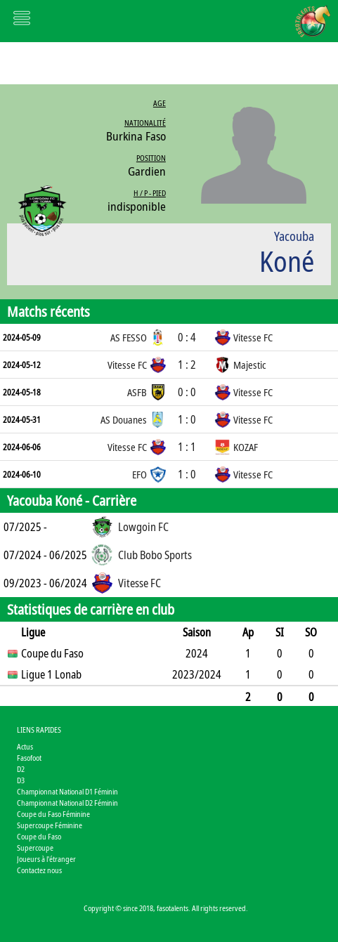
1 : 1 (187, 446)
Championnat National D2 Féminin (67, 802)
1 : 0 (187, 419)
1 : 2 (187, 364)
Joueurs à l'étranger (46, 858)
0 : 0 (187, 392)
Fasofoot (29, 757)
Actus (25, 746)
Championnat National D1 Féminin (67, 791)
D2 (21, 769)
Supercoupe (35, 847)
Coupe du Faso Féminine (53, 814)
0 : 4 (187, 337)
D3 (21, 780)
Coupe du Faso (39, 836)
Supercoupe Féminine (49, 825)
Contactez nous (39, 870)
